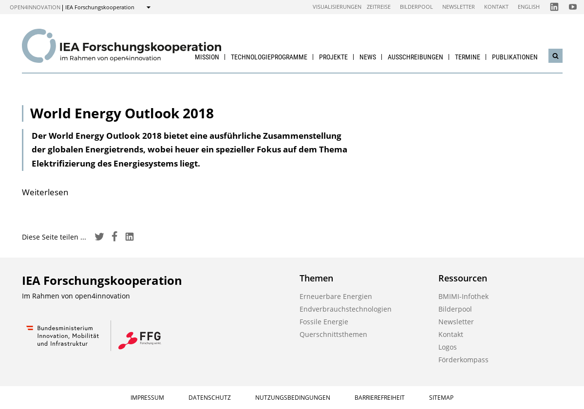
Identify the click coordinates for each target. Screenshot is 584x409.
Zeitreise (379, 6)
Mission (207, 57)
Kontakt (496, 6)
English (529, 6)
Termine (467, 57)
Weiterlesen (45, 192)
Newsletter (458, 6)
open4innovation (35, 7)
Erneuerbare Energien (336, 296)
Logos (447, 347)
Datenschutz (209, 397)
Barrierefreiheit (380, 397)
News (367, 57)
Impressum (147, 397)
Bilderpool (416, 6)
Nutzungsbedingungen (292, 397)
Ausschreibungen (415, 57)
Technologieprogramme (269, 57)
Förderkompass (463, 359)
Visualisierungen (337, 6)
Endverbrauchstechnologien (346, 309)
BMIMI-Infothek (463, 296)
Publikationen (515, 57)
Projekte (333, 57)
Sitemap (441, 397)
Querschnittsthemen (333, 334)
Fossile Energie (324, 321)
